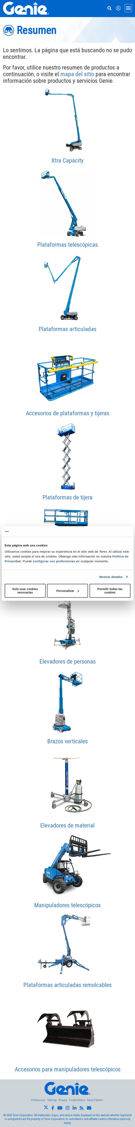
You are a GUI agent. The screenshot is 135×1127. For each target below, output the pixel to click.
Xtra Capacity (67, 160)
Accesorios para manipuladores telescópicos (68, 1069)
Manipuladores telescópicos (67, 905)
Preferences (38, 1100)
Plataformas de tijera (67, 497)
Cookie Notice (77, 1100)
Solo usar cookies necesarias (25, 590)
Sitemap (52, 1100)
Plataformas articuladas (67, 328)
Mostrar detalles (111, 577)
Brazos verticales (67, 741)
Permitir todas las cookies (110, 590)
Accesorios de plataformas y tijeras (67, 413)
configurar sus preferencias (54, 561)
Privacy (63, 1100)
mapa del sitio (77, 74)
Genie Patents (95, 1100)
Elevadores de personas (68, 661)
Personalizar (67, 590)
